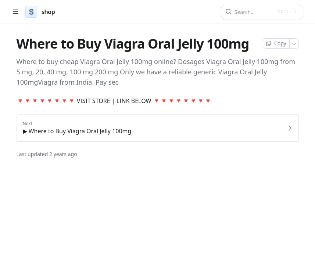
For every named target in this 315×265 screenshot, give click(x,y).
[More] (294, 43)
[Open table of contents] (15, 12)
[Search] (254, 12)
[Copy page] (276, 43)
